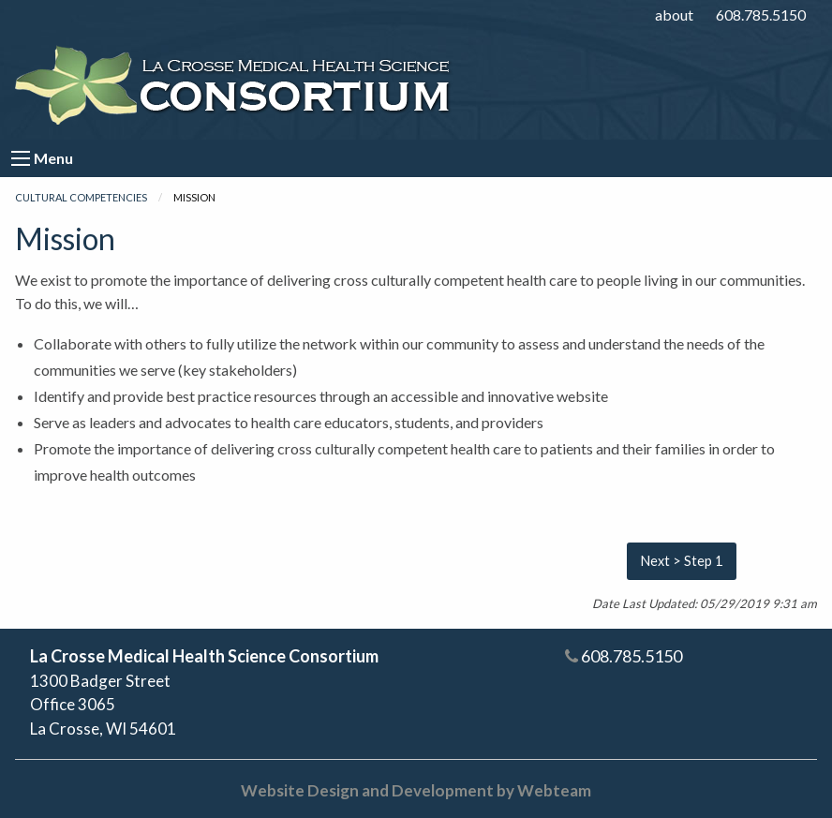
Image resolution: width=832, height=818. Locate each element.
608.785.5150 (761, 14)
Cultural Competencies (81, 197)
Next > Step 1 (681, 561)
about (674, 14)
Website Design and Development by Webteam (416, 790)
